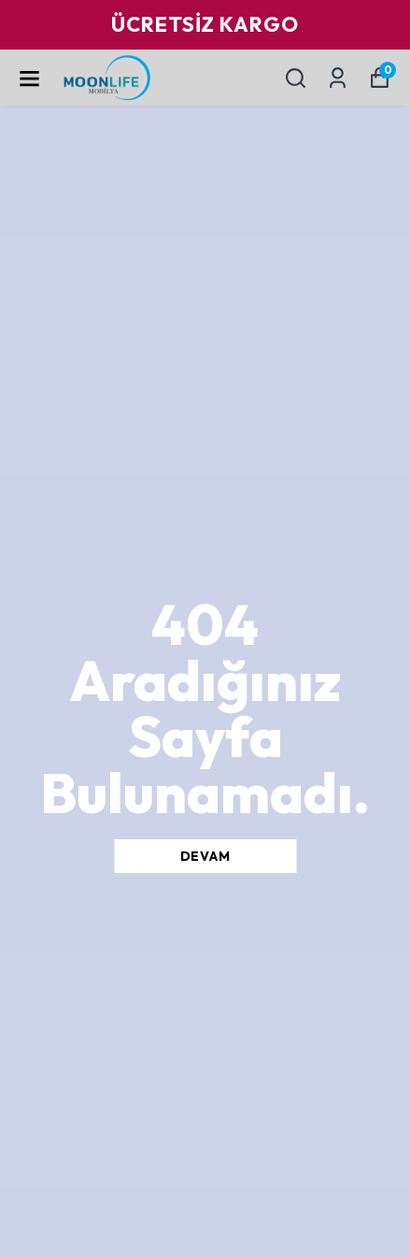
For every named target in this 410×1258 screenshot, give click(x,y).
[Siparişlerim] (337, 78)
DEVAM (205, 856)
